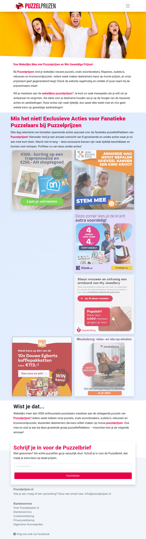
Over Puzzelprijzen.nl (26, 507)
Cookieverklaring (24, 516)
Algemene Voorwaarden (28, 524)
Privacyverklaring (24, 520)
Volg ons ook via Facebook (32, 534)
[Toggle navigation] (128, 5)
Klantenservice (23, 512)
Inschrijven (73, 475)
